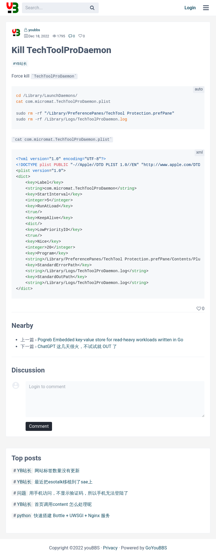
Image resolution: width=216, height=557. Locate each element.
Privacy (110, 548)
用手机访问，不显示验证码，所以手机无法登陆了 (78, 493)
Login (190, 7)
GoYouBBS (156, 548)
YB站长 (21, 64)
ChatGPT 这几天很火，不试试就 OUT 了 (77, 346)
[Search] (92, 8)
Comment (39, 426)
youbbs (34, 30)
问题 (21, 493)
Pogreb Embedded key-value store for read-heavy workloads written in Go (110, 339)
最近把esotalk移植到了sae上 (63, 482)
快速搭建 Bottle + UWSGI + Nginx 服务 (72, 515)
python (24, 515)
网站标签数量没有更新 (57, 470)
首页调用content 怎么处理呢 (63, 504)
